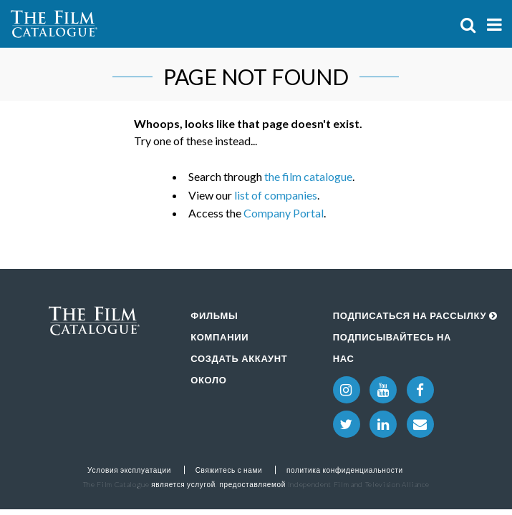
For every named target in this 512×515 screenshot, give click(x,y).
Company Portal (283, 213)
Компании (219, 337)
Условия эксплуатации (129, 470)
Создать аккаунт (238, 358)
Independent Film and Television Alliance (359, 484)
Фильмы (214, 315)
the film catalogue (308, 176)
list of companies (275, 195)
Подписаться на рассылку (415, 315)
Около (208, 380)
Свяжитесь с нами (229, 470)
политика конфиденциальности (344, 470)
